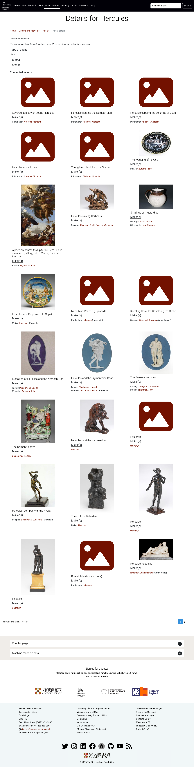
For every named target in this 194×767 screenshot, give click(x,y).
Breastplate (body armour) (86, 576)
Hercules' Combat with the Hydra (31, 510)
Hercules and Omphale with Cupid (32, 314)
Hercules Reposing (141, 563)
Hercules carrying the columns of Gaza (153, 112)
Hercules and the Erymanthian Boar (92, 378)
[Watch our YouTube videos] (120, 746)
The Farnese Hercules (143, 377)
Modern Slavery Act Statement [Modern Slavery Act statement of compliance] (91, 729)
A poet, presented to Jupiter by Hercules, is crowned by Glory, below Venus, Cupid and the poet (37, 253)
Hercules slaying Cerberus (86, 216)
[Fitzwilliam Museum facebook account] (83, 746)
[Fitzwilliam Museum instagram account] (74, 746)
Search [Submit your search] (187, 5)
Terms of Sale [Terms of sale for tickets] (83, 732)
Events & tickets (35, 5)
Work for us (82, 722)
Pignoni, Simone (27, 265)
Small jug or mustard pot (144, 212)
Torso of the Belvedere (84, 516)
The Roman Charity (23, 447)
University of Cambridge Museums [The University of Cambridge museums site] (93, 708)
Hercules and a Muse (24, 167)
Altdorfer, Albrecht (32, 122)
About (74, 5)
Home (17, 5)
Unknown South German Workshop (97, 225)
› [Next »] (188, 622)
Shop (92, 5)
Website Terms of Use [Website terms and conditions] (87, 712)
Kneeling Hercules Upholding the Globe (153, 311)
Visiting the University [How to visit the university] (146, 712)
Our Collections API (86, 725)
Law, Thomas (148, 225)
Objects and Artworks (29, 31)
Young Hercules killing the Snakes (91, 167)
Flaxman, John (28, 391)
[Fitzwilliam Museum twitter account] (65, 746)
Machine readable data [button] (25, 653)
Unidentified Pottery (21, 456)
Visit (24, 5)
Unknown (23, 323)
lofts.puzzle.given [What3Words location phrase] (40, 732)
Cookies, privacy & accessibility (92, 715)
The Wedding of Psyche (144, 159)
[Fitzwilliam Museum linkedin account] (92, 746)
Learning (65, 5)
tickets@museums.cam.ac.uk (36, 729)
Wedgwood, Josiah (29, 388)
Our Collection (52, 5)
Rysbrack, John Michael (141, 572)
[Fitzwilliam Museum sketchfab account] (101, 746)
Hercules (135, 521)
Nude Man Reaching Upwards (88, 311)
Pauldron (135, 436)
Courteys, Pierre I (145, 168)
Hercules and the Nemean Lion (89, 440)
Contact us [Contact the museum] (82, 719)
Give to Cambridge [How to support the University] (145, 715)
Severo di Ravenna (148, 320)
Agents (46, 31)
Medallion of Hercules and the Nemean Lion (37, 378)
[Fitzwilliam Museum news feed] (129, 746)
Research (83, 5)
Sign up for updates (97, 668)
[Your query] (165, 5)
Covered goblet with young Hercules (33, 112)
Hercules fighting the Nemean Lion (91, 112)
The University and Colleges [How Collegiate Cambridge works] (149, 708)
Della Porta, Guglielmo (32, 519)
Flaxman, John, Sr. (89, 390)
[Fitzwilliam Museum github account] (111, 746)
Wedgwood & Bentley (149, 386)
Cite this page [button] (20, 643)
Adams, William (145, 221)
